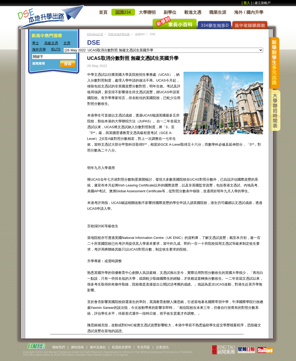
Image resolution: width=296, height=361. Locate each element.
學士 (35, 43)
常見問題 (143, 347)
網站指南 (77, 347)
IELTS (55, 49)
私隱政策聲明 (121, 347)
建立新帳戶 (263, 3)
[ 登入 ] (247, 3)
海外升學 (39, 49)
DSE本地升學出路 (119, 34)
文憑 (66, 43)
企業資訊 (162, 347)
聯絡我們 (58, 347)
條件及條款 (98, 347)
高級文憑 (51, 43)
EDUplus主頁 (95, 34)
